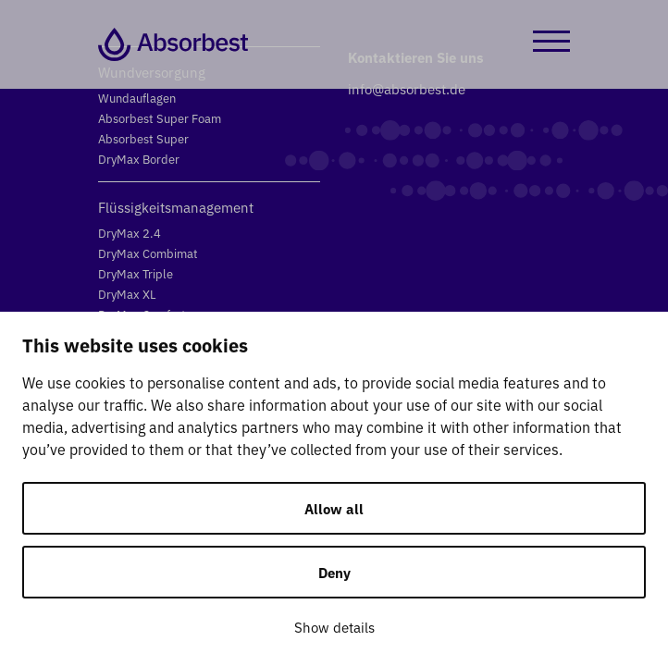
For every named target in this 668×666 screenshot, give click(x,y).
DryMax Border (138, 158)
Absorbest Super (143, 138)
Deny (334, 572)
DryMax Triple (135, 273)
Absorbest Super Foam (159, 118)
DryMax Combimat (148, 253)
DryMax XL (127, 293)
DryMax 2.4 (129, 232)
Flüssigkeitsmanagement (176, 206)
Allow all (334, 508)
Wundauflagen (137, 97)
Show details (334, 626)
